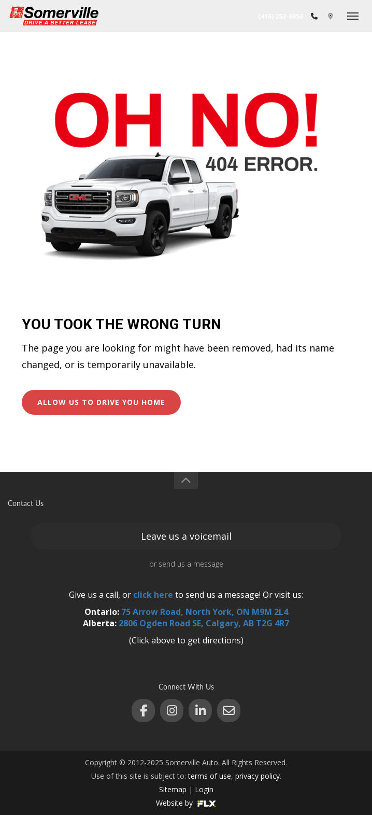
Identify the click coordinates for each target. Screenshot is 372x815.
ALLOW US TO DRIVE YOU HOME (101, 402)
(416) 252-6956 (280, 16)
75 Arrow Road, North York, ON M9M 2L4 (204, 611)
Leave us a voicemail (186, 536)
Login (204, 789)
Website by (186, 803)
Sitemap (173, 789)
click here (153, 594)
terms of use (209, 776)
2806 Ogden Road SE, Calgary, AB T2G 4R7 (204, 623)
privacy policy (257, 776)
